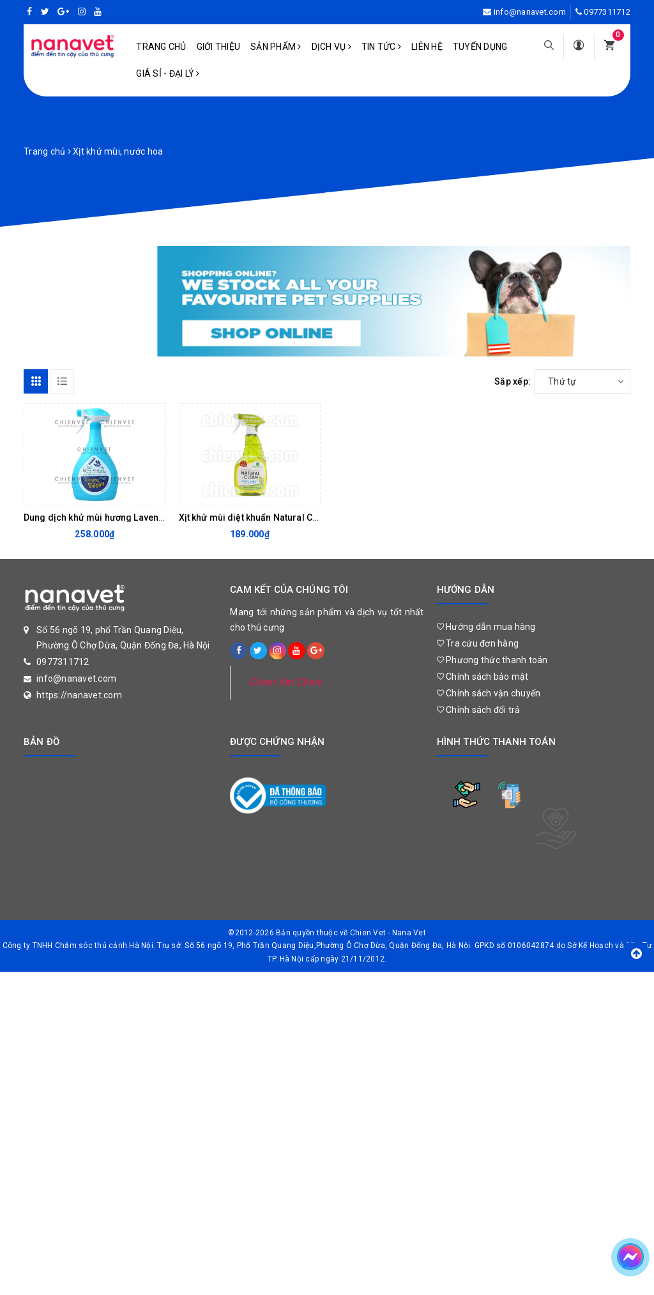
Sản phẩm (275, 47)
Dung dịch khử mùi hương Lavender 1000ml (115, 517)
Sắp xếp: (512, 381)
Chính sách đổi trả (479, 710)
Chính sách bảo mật (483, 676)
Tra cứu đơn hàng (478, 643)
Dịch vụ (331, 47)
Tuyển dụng (480, 47)
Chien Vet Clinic (286, 682)
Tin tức (381, 47)
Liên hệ (427, 47)
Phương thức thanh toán (492, 660)
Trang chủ (161, 47)
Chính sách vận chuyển (489, 693)
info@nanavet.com (530, 12)
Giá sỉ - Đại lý (167, 73)
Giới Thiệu (219, 47)
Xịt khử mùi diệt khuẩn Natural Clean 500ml (269, 517)
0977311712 (607, 12)
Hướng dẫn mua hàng (486, 627)
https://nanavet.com (79, 695)
